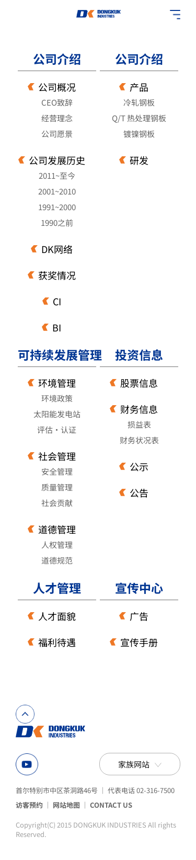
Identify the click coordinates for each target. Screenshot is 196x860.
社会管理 (57, 456)
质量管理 (57, 486)
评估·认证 (56, 429)
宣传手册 (139, 642)
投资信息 (139, 354)
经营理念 (57, 117)
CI (57, 301)
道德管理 (57, 529)
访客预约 (29, 805)
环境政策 (57, 398)
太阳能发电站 (56, 413)
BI (56, 327)
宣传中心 (139, 587)
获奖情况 (57, 275)
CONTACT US (111, 805)
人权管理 (57, 544)
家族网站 (133, 764)
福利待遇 (57, 642)
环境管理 (57, 382)
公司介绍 (57, 58)
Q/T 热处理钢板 (139, 117)
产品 (139, 87)
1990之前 (57, 222)
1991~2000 (57, 206)
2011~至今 (57, 175)
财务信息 (139, 409)
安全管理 (57, 471)
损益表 (139, 424)
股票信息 (139, 382)
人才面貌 (57, 616)
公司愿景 (57, 133)
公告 (139, 492)
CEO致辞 (57, 102)
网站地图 (66, 805)
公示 (139, 466)
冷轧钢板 (139, 102)
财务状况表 (139, 439)
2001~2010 (57, 191)
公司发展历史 (57, 160)
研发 (139, 160)
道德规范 (57, 560)
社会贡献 (57, 502)
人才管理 (57, 587)
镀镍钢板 (139, 133)
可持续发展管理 (57, 354)
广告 (139, 616)
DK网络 (57, 249)
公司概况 (57, 87)
